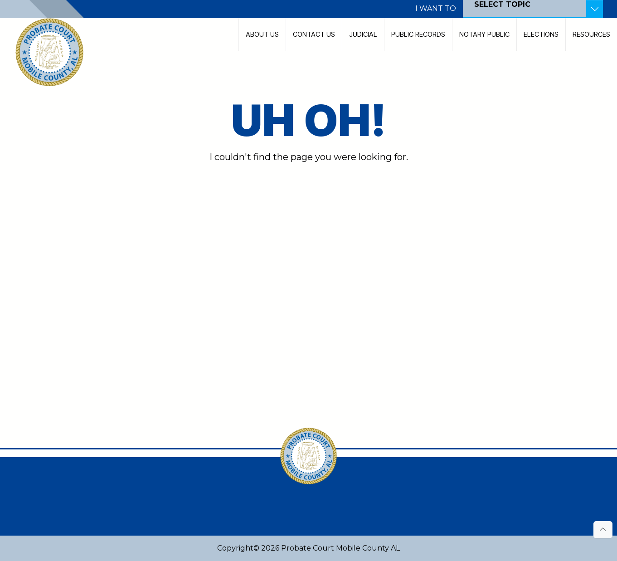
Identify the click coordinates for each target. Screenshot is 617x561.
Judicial (363, 34)
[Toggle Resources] (594, 9)
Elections (541, 34)
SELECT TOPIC (502, 4)
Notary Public (484, 34)
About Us (262, 34)
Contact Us (314, 34)
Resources (591, 34)
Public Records (418, 34)
